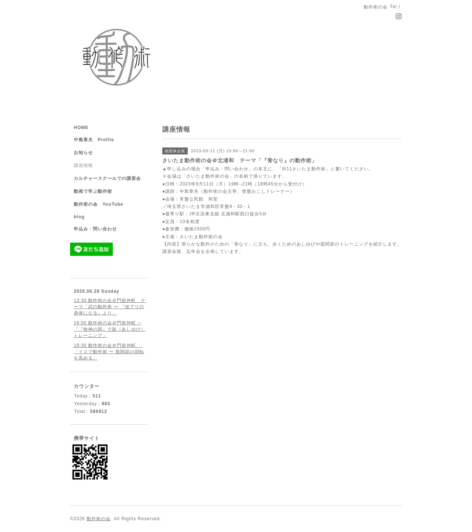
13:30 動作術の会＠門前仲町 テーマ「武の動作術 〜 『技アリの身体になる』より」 (110, 307)
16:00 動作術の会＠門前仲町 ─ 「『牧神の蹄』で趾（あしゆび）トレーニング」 (110, 329)
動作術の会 (99, 518)
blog (79, 216)
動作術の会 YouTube (99, 204)
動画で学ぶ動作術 (93, 191)
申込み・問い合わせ (95, 229)
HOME (81, 127)
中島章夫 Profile (94, 139)
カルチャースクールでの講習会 (107, 178)
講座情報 (83, 165)
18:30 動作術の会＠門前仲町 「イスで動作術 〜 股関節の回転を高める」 (109, 352)
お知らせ (83, 152)
